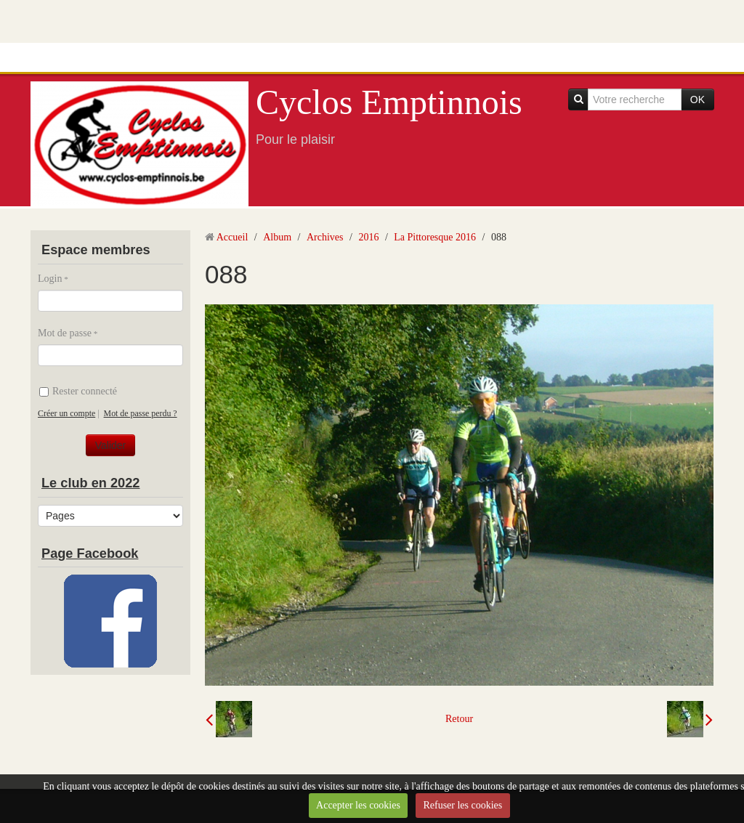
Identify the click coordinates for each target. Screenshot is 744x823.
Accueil (232, 237)
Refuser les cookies (462, 805)
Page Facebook (89, 553)
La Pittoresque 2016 (435, 237)
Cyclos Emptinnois (389, 102)
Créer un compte (66, 413)
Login (50, 278)
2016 (368, 237)
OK (697, 99)
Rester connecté (78, 391)
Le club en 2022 (90, 483)
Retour (459, 718)
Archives (325, 237)
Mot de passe (65, 333)
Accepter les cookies (358, 805)
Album (277, 237)
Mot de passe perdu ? (140, 413)
